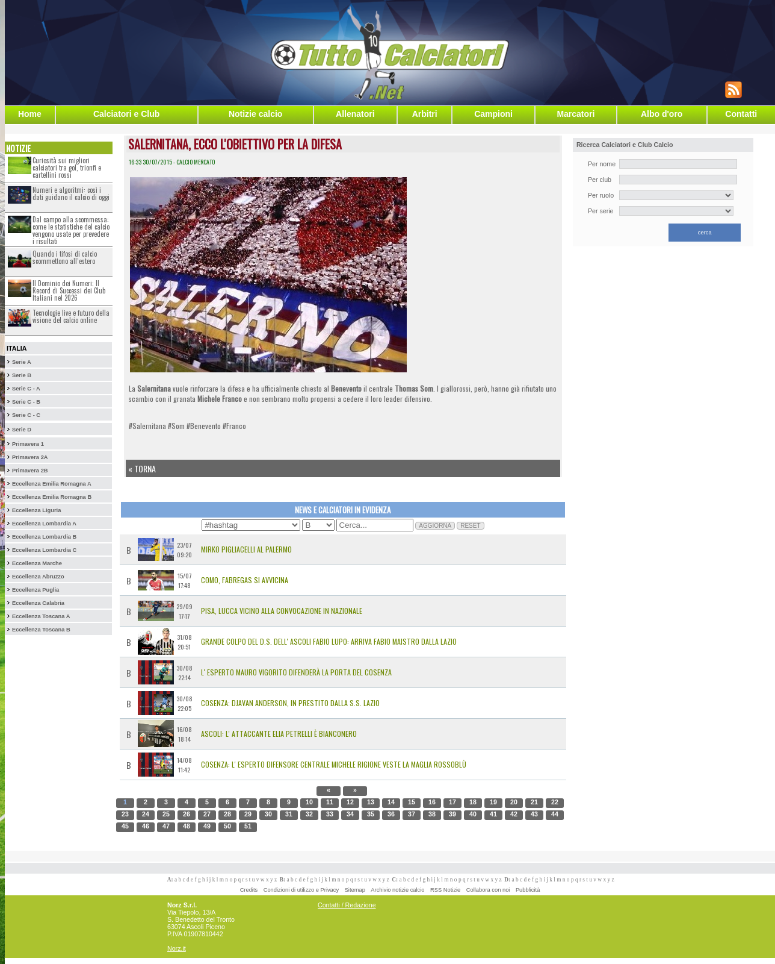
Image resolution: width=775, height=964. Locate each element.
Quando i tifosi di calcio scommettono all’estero (64, 257)
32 (309, 814)
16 (432, 802)
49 (207, 826)
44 (554, 814)
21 (534, 802)
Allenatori (355, 114)
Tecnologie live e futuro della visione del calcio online (71, 316)
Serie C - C (26, 415)
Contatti (741, 114)
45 (125, 826)
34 (350, 814)
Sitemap (355, 890)
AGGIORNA (435, 525)
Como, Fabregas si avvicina (244, 580)
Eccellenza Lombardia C (44, 550)
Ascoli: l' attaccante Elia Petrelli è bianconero (279, 733)
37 (411, 814)
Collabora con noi (488, 890)
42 (513, 814)
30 (268, 814)
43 (534, 814)
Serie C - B (26, 402)
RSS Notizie (445, 890)
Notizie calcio (255, 114)
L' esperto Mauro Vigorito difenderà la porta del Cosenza (296, 672)
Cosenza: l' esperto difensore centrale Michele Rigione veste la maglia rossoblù (333, 764)
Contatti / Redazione (347, 905)
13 (370, 802)
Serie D (21, 430)
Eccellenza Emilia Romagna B (51, 497)
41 (493, 814)
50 (227, 826)
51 (248, 826)
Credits (249, 890)
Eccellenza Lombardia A (44, 524)
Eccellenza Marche (37, 563)
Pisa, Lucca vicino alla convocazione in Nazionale (281, 611)
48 (186, 826)
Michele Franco (219, 398)
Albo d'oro (661, 114)
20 (513, 802)
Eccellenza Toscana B (41, 630)
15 (411, 802)
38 (432, 814)
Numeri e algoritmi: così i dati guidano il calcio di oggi (71, 193)
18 (473, 802)
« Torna (142, 468)
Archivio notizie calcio (397, 890)
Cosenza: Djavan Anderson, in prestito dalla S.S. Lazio (290, 703)
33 (329, 814)
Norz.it (176, 948)
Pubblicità (528, 890)
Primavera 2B (30, 471)
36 (391, 814)
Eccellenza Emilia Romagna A (51, 484)
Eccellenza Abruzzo (38, 577)
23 (125, 814)
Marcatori (575, 114)
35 (370, 814)
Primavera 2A (30, 457)
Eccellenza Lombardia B (44, 537)
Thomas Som (414, 388)
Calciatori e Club (126, 114)
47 (166, 826)
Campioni (493, 114)
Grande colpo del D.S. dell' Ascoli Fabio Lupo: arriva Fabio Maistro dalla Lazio (329, 641)
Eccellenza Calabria (38, 603)
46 (145, 826)
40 (473, 814)
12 (350, 802)
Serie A (21, 362)
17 (452, 802)
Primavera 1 (28, 444)
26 (186, 814)
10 (309, 802)
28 (227, 814)
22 (554, 802)
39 (452, 814)
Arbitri (424, 114)
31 (288, 814)
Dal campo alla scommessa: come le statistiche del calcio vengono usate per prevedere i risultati (71, 230)
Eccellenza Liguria (36, 510)
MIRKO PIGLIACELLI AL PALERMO (246, 549)
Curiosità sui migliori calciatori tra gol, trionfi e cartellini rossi (66, 167)
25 (166, 814)
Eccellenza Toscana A (41, 616)
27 (207, 814)
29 (248, 814)
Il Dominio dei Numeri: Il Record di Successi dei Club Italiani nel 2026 (68, 290)
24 (145, 814)
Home (30, 114)
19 (493, 802)
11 (329, 802)
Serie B (21, 375)
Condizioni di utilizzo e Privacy (301, 890)
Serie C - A (26, 389)
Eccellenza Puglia (35, 590)
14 (391, 802)
